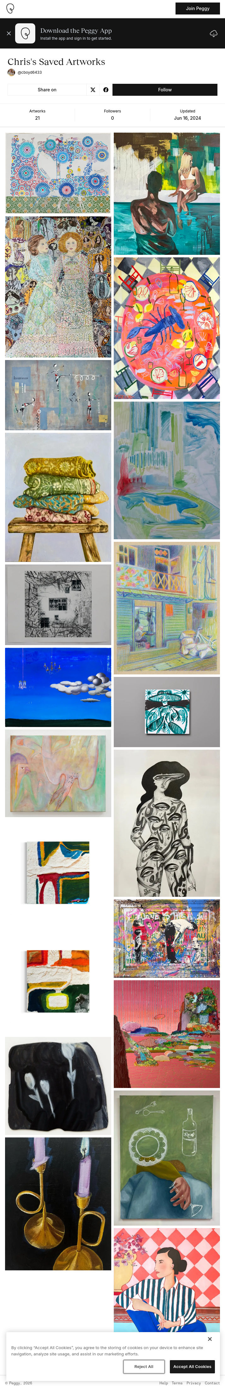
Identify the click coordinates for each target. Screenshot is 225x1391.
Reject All (143, 1366)
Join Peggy (198, 8)
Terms (177, 1383)
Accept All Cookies (192, 1366)
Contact (212, 1383)
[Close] (210, 1339)
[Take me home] (10, 8)
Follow (165, 89)
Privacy (194, 1383)
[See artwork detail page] (58, 173)
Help (163, 1383)
